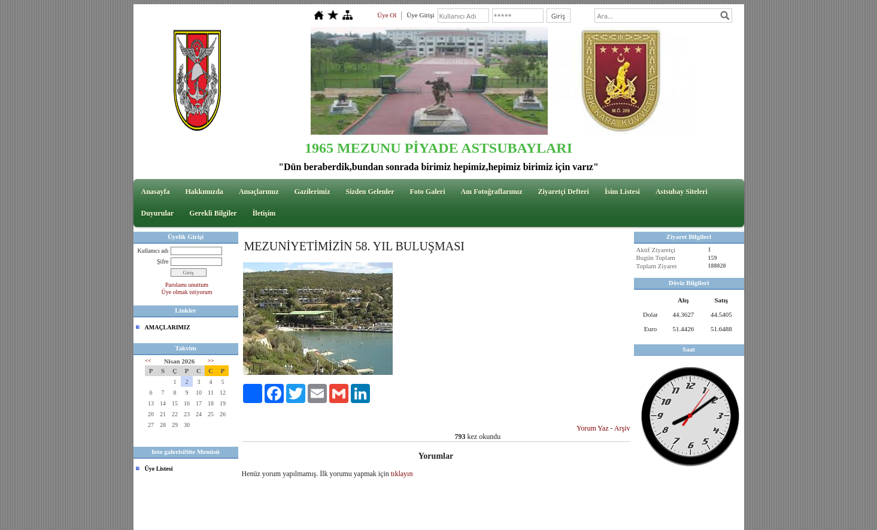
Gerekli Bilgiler (212, 213)
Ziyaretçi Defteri (563, 191)
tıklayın (402, 474)
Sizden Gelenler (370, 191)
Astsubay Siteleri (682, 191)
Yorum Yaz (592, 428)
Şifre (162, 261)
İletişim (264, 213)
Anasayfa (155, 191)
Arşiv (622, 428)
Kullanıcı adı (153, 250)
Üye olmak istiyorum (187, 292)
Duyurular (157, 213)
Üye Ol (386, 15)
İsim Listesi (622, 191)
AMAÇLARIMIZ (167, 327)
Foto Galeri (427, 191)
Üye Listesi (159, 468)
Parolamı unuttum (186, 284)
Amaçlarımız (259, 191)
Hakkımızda (204, 191)
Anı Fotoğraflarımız (491, 191)
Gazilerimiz (312, 191)
